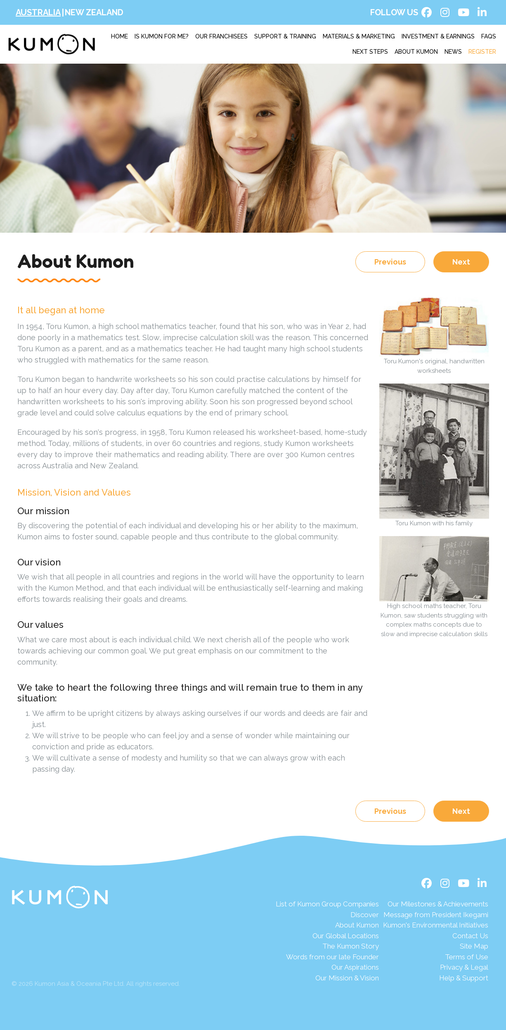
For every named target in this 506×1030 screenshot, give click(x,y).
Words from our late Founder (332, 957)
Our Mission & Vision (347, 978)
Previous (390, 262)
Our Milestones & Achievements (438, 904)
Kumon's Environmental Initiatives (435, 925)
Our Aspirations (355, 967)
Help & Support (463, 978)
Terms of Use (466, 957)
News (453, 51)
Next (461, 262)
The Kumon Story (350, 946)
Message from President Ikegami (435, 915)
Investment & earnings (438, 36)
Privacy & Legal (464, 967)
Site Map (474, 946)
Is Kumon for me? (162, 36)
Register (482, 51)
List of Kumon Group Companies (327, 904)
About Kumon (416, 51)
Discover (364, 915)
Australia (38, 12)
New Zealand (94, 12)
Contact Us (470, 936)
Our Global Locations (345, 936)
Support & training (285, 36)
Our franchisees (221, 36)
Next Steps (370, 51)
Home (119, 36)
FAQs (488, 36)
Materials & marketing (359, 36)
